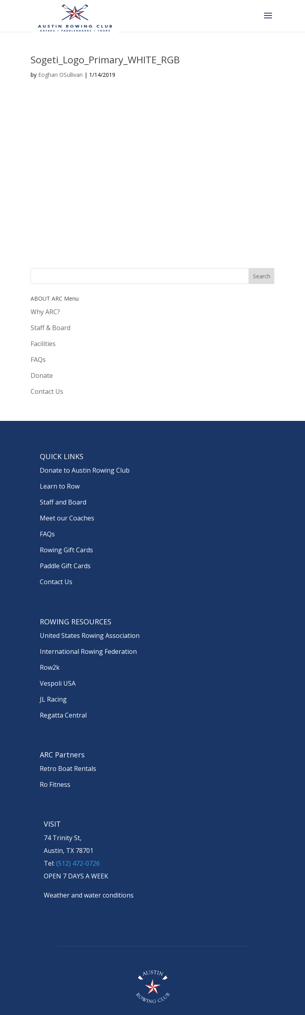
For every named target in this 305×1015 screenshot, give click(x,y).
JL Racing (53, 699)
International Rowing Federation (88, 651)
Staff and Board (63, 502)
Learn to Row (60, 486)
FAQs (38, 359)
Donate (42, 375)
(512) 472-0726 (78, 863)
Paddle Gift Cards (65, 565)
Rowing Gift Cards (66, 550)
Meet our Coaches (67, 518)
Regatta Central (63, 715)
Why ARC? (45, 311)
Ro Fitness (55, 784)
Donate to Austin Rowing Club (85, 470)
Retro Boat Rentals (68, 768)
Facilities (43, 343)
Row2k (50, 667)
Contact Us (47, 391)
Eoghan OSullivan (60, 74)
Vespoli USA (58, 683)
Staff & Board (50, 327)
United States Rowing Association (90, 635)
